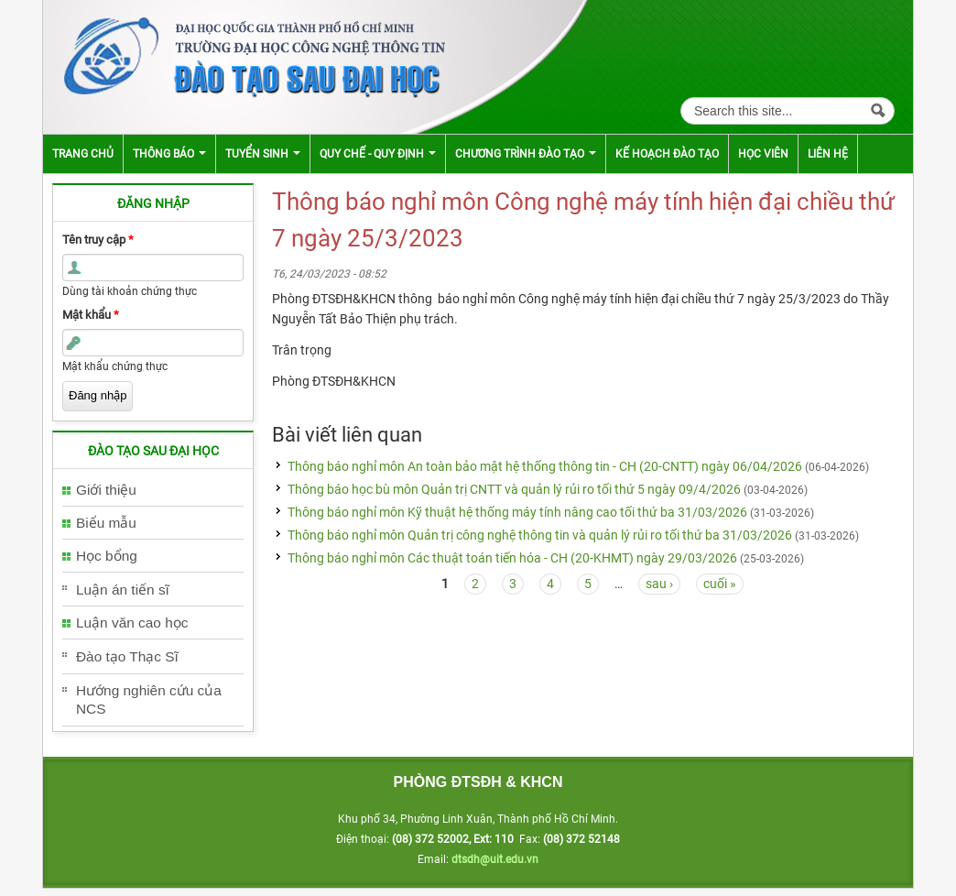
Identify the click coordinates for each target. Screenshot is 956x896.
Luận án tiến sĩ (122, 589)
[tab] (153, 491)
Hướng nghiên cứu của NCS (149, 699)
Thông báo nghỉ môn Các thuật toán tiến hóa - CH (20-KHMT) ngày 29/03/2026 (512, 558)
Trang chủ (83, 154)
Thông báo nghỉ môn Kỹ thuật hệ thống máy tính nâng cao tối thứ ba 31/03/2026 (517, 512)
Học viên (763, 154)
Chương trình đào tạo (525, 154)
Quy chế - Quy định (378, 154)
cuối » (719, 583)
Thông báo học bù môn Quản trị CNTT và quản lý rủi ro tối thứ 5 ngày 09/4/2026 (514, 489)
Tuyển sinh (262, 154)
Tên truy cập (98, 239)
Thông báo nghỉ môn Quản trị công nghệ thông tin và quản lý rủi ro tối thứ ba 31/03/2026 (540, 535)
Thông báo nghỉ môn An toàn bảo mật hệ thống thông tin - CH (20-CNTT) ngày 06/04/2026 (545, 466)
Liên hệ (828, 154)
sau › (659, 583)
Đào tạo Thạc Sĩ (127, 656)
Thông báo (169, 154)
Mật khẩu (90, 315)
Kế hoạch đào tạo (667, 154)
